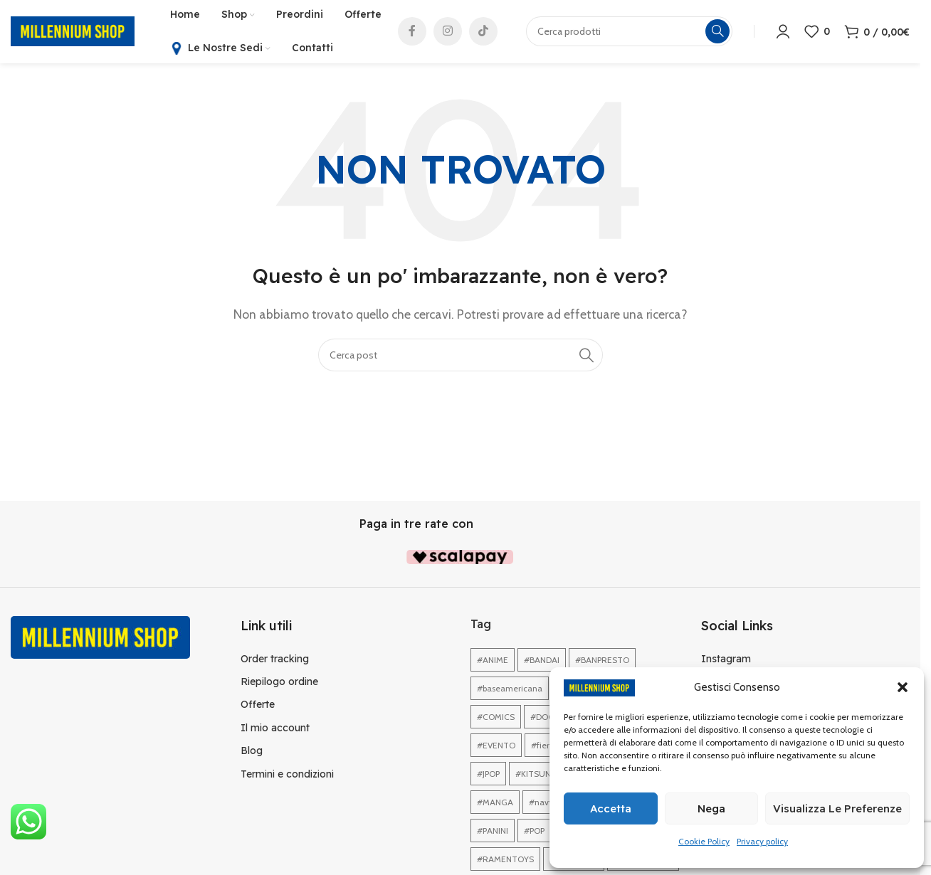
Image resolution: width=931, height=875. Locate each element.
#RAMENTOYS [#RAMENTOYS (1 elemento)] (505, 860)
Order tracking (275, 659)
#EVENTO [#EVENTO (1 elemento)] (496, 746)
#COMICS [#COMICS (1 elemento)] (496, 718)
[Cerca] (460, 355)
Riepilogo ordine (279, 682)
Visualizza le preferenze (837, 808)
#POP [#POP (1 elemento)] (534, 832)
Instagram (726, 659)
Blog (252, 752)
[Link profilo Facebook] (412, 32)
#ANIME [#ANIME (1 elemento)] (492, 661)
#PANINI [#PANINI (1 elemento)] (492, 832)
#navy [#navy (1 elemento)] (541, 803)
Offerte (258, 705)
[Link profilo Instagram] (447, 32)
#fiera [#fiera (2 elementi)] (542, 746)
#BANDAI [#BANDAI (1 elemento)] (541, 661)
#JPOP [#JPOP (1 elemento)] (488, 775)
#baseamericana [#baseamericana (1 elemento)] (509, 689)
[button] (902, 687)
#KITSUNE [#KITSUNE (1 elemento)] (535, 775)
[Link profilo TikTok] (483, 32)
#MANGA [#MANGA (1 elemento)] (495, 803)
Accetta (610, 808)
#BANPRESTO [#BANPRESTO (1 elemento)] (602, 661)
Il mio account (275, 728)
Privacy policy (762, 841)
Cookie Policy (704, 841)
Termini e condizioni (287, 774)
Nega (711, 808)
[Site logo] (73, 31)
